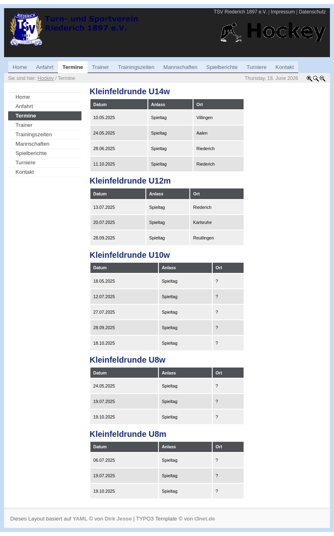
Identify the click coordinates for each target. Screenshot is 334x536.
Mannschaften (32, 144)
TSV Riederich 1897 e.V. (240, 12)
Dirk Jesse (118, 519)
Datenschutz (312, 12)
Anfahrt (24, 106)
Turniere (25, 162)
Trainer (24, 125)
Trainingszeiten (33, 134)
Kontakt (24, 172)
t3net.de (204, 519)
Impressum (283, 12)
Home (22, 97)
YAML (80, 519)
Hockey (45, 78)
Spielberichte (31, 153)
